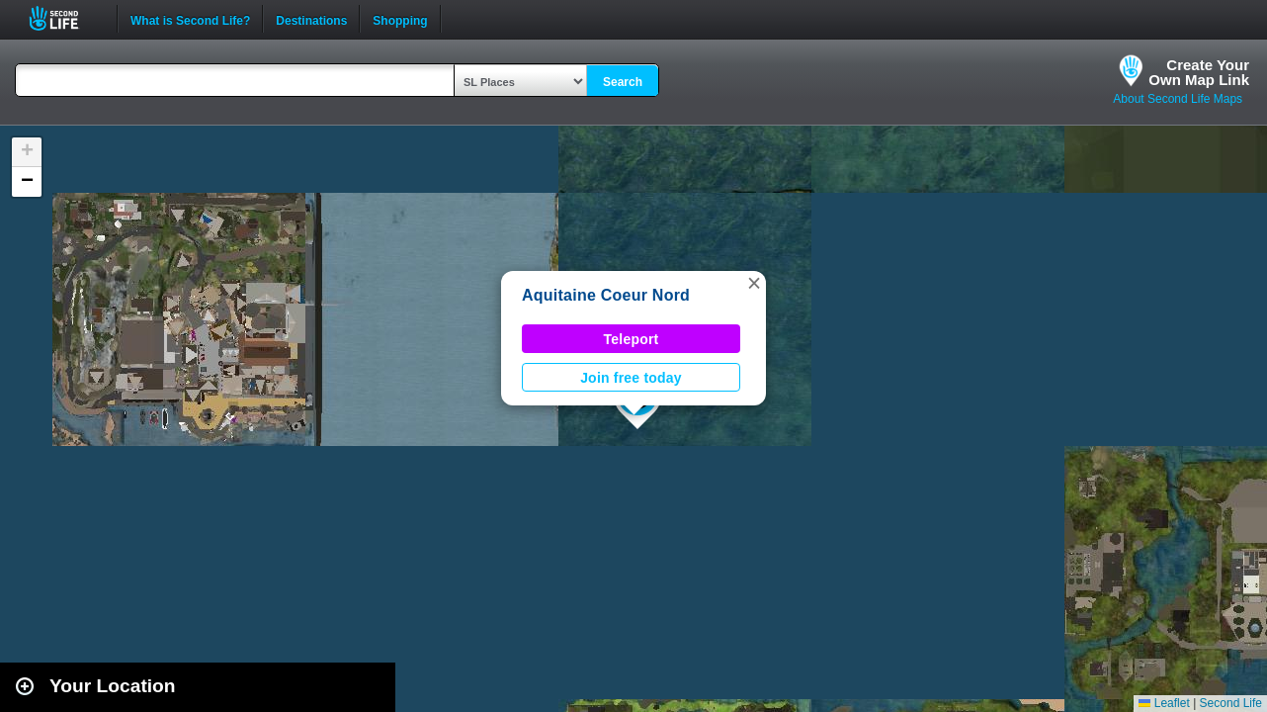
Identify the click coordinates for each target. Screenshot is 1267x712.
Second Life (65, 18)
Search (622, 82)
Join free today (631, 378)
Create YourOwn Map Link (1198, 72)
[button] (754, 283)
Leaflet (1164, 703)
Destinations (311, 19)
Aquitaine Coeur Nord (606, 295)
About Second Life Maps (1177, 99)
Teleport (631, 339)
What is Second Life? (190, 19)
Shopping (400, 19)
